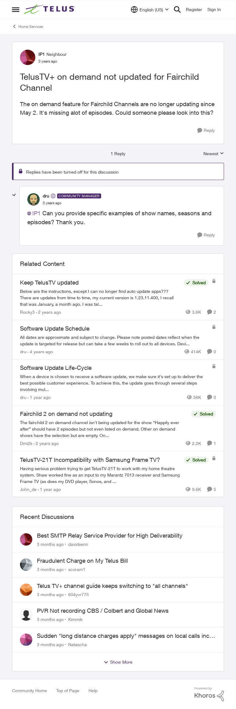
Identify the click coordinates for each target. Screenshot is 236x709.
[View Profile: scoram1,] (26, 564)
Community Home (29, 690)
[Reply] (206, 130)
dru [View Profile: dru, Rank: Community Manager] (46, 195)
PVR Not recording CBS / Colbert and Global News (103, 610)
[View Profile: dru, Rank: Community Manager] (33, 199)
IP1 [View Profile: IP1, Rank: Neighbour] (41, 54)
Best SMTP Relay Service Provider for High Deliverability (110, 535)
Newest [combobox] (213, 154)
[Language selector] (149, 9)
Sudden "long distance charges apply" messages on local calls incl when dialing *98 (123, 636)
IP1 (36, 213)
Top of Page (67, 690)
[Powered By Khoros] (209, 694)
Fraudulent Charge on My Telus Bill (82, 560)
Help (92, 690)
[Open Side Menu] (15, 9)
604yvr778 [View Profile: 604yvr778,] (78, 594)
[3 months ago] (50, 544)
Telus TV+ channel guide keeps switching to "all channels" (112, 585)
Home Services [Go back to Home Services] (27, 26)
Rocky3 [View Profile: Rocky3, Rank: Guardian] (27, 312)
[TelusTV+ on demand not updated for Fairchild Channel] (52, 203)
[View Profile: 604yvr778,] (26, 590)
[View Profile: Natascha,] (26, 640)
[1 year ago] (39, 397)
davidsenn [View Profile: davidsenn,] (78, 544)
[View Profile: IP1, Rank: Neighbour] (27, 57)
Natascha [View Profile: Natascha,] (77, 644)
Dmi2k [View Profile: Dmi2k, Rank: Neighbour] (26, 443)
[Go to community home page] (50, 9)
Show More (118, 662)
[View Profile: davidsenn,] (26, 539)
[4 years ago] (40, 351)
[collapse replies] (14, 195)
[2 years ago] (48, 312)
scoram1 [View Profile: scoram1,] (76, 569)
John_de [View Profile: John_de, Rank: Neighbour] (28, 489)
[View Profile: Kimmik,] (26, 614)
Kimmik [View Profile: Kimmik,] (75, 619)
